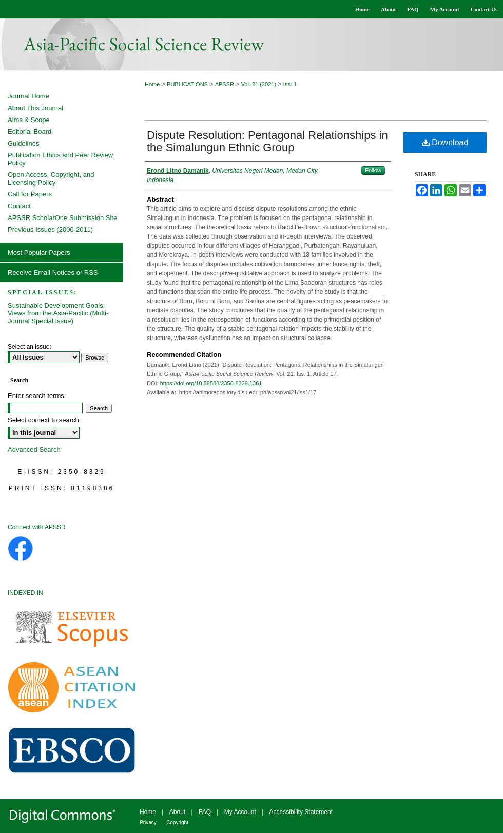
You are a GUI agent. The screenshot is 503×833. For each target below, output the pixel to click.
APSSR (224, 84)
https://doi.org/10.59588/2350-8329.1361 (211, 383)
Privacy (148, 822)
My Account (240, 812)
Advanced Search (34, 449)
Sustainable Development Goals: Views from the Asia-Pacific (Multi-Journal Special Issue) (58, 313)
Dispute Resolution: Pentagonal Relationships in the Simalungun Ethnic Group (267, 141)
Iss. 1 (290, 84)
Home (152, 84)
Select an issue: (29, 346)
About (177, 812)
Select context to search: (44, 420)
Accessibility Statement (301, 812)
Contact (19, 206)
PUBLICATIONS (187, 84)
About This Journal (35, 108)
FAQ (205, 812)
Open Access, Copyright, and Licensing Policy (51, 178)
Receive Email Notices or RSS (53, 272)
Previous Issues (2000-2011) (50, 229)
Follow (373, 170)
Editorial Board (29, 131)
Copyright (177, 822)
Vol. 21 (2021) (259, 84)
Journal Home (28, 96)
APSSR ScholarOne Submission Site (62, 218)
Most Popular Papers (39, 252)
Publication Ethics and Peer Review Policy (60, 159)
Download (445, 142)
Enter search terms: (37, 396)
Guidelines (23, 143)
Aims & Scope (29, 120)
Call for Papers (30, 194)
